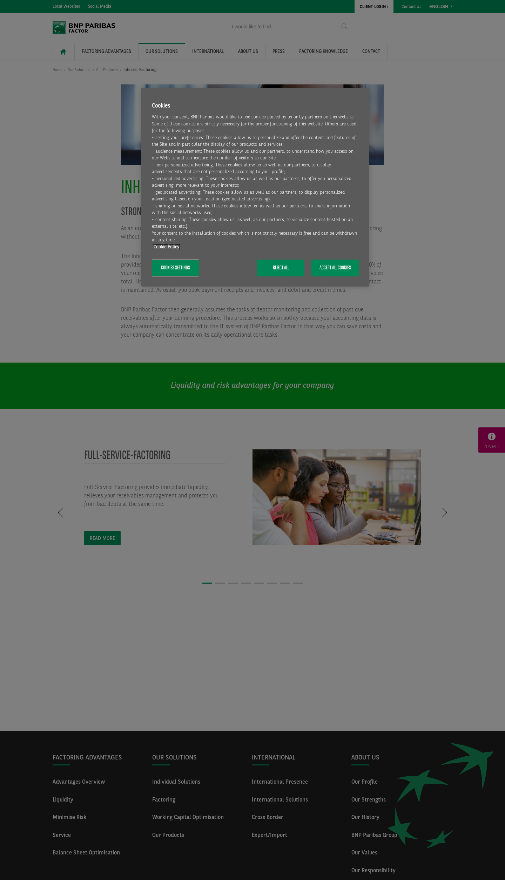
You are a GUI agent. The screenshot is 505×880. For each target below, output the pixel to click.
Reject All (281, 268)
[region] (255, 187)
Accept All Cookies (335, 268)
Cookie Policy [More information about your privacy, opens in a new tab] (166, 247)
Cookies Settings (175, 268)
